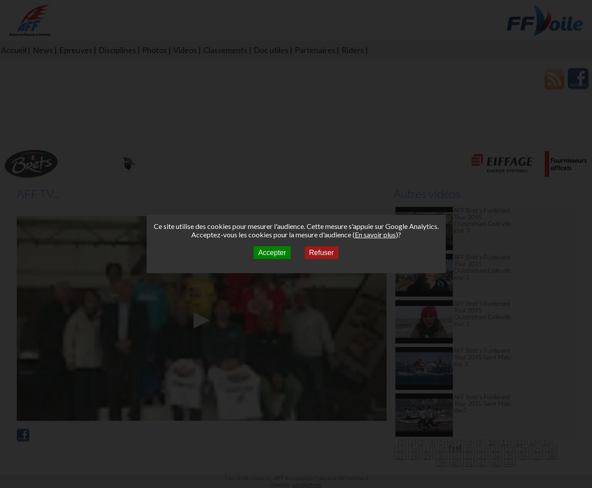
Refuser (321, 252)
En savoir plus (375, 234)
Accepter (272, 252)
